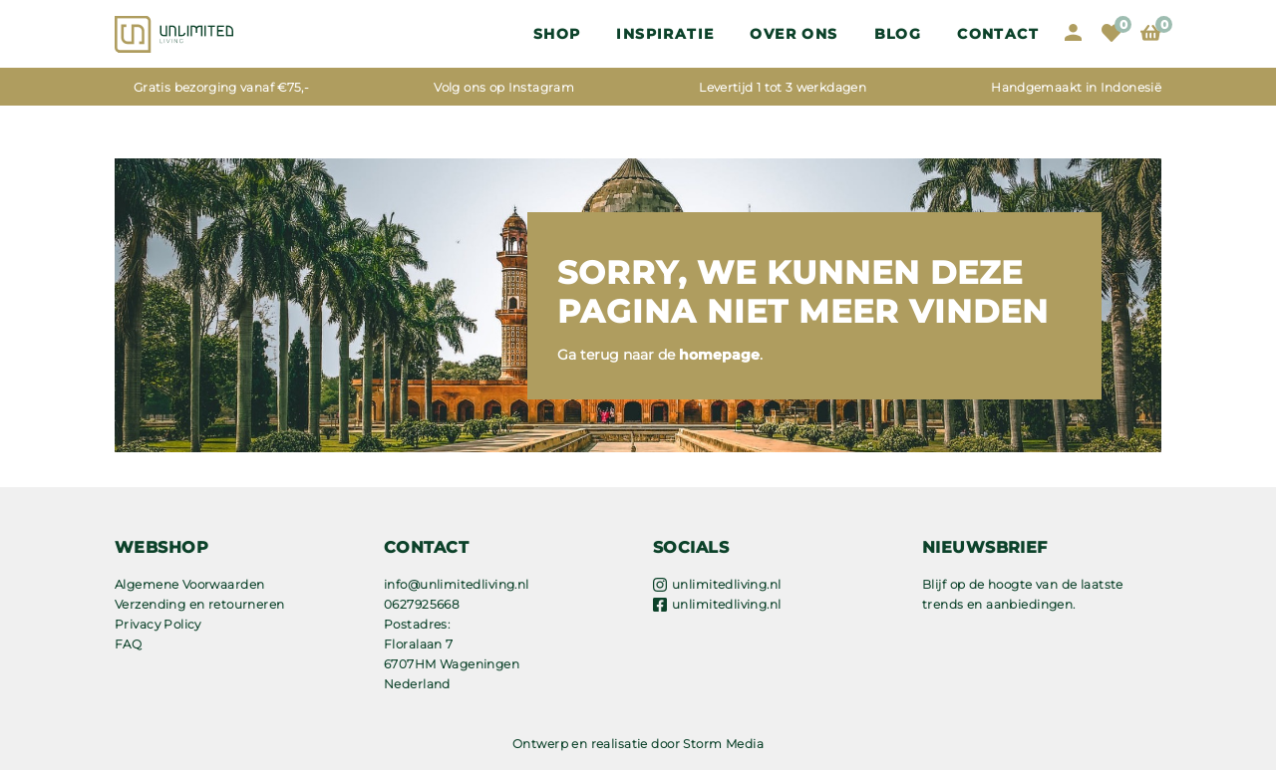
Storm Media (723, 743)
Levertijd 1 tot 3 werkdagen (782, 87)
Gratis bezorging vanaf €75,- (221, 87)
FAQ (128, 644)
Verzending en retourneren (200, 604)
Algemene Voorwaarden (189, 584)
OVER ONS (793, 34)
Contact (998, 34)
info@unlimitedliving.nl (456, 584)
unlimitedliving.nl (727, 584)
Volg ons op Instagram (504, 87)
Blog (898, 34)
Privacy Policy (158, 624)
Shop (557, 34)
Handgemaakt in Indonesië (1076, 87)
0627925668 (422, 604)
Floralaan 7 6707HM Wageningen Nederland (451, 664)
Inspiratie (665, 34)
